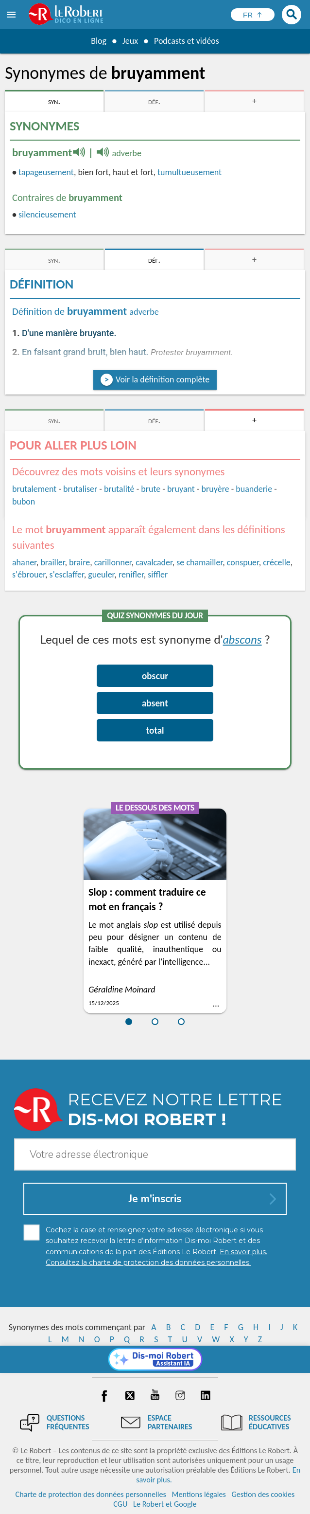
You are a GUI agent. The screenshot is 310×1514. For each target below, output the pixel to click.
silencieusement (47, 214)
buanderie (254, 489)
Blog (98, 41)
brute (150, 489)
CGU (120, 1504)
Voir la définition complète (162, 379)
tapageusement (46, 172)
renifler (131, 574)
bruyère (215, 489)
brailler (52, 562)
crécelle (276, 562)
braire (79, 562)
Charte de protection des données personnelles (91, 1494)
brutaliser (80, 489)
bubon (23, 501)
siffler (158, 574)
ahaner (24, 562)
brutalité (119, 489)
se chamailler (199, 562)
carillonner (113, 562)
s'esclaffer (67, 574)
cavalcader (154, 562)
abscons (242, 639)
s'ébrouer (28, 574)
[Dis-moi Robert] (155, 1359)
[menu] (12, 14)
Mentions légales (199, 1494)
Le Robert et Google (165, 1504)
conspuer (243, 562)
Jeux (130, 41)
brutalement (34, 489)
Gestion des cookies (263, 1494)
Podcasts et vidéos (186, 41)
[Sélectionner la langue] (253, 14)
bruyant (181, 489)
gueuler (101, 574)
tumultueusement (189, 172)
